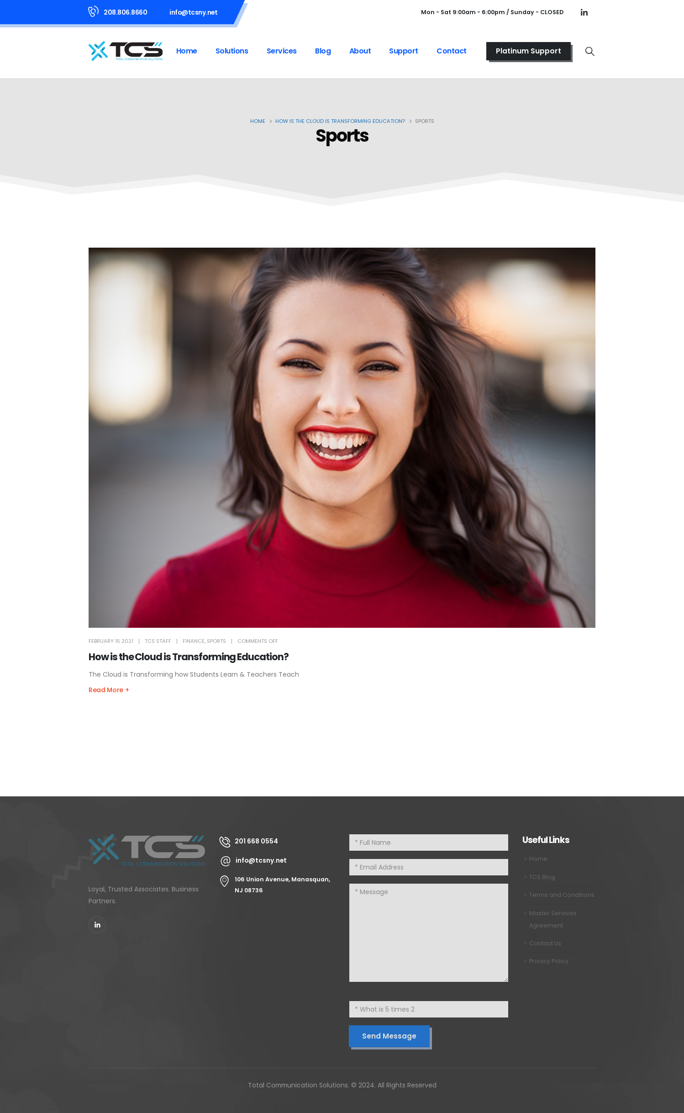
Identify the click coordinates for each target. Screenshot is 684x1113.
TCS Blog (542, 877)
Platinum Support (528, 51)
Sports (216, 641)
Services (282, 51)
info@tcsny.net (193, 12)
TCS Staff (158, 641)
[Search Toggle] (589, 51)
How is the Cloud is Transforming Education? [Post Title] (189, 656)
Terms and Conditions (562, 895)
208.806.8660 (125, 12)
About (360, 51)
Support (403, 51)
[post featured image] (342, 438)
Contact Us (545, 943)
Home (186, 51)
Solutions (232, 51)
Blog (323, 51)
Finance (194, 641)
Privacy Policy (548, 961)
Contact (452, 51)
